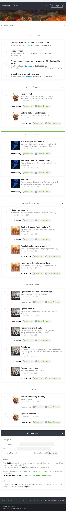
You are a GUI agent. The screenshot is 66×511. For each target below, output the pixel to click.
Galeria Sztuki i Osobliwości (33, 112)
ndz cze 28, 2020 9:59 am (42, 76)
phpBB (13, 506)
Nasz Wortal (26, 94)
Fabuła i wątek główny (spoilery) (35, 246)
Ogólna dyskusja (28, 308)
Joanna (28, 53)
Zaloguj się (7, 440)
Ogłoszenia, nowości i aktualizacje (36, 291)
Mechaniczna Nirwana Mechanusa (36, 160)
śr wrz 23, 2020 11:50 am (42, 53)
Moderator (28, 106)
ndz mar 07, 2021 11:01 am (42, 45)
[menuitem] (16, 5)
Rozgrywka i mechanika (31, 328)
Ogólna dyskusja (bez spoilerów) (35, 227)
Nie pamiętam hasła (10, 453)
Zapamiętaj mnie (41, 453)
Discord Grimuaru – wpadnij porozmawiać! (30, 42)
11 (61, 68)
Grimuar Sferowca (33, 87)
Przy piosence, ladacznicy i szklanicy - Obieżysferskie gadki (35, 62)
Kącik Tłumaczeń (28, 413)
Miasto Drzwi (26, 179)
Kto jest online (8, 459)
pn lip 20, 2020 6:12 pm (41, 66)
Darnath (28, 45)
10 (58, 68)
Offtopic (33, 389)
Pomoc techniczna (29, 368)
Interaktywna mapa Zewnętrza (25, 74)
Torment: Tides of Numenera (33, 203)
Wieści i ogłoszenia (19, 210)
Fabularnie (25, 347)
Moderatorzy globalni (44, 475)
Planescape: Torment (33, 134)
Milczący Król (17, 51)
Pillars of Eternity (33, 284)
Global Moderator (42, 106)
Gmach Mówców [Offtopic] (33, 396)
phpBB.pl (29, 508)
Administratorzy (28, 475)
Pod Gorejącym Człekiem (32, 141)
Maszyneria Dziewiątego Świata (35, 263)
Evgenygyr (28, 486)
